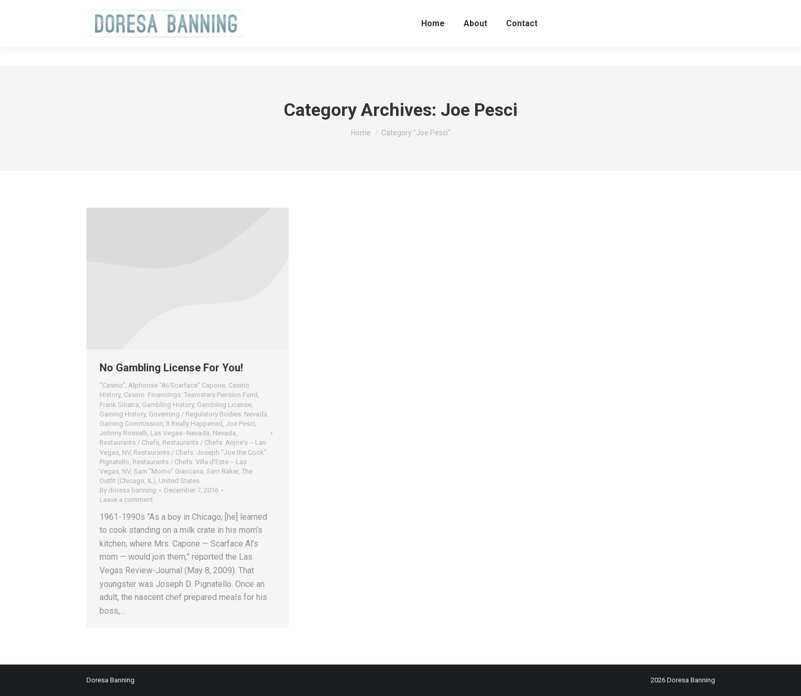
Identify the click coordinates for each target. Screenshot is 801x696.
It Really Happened (194, 423)
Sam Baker (222, 471)
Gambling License (224, 405)
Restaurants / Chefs (129, 442)
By (128, 490)
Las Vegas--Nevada (180, 433)
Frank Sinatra (119, 405)
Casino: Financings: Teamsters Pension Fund (191, 395)
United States (179, 481)
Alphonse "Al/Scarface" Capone (176, 385)
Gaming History (123, 414)
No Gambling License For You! (171, 367)
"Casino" (112, 385)
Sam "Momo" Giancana (168, 471)
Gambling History (168, 405)
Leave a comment (126, 500)
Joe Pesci (240, 423)
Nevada (224, 433)
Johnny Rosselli (123, 433)
